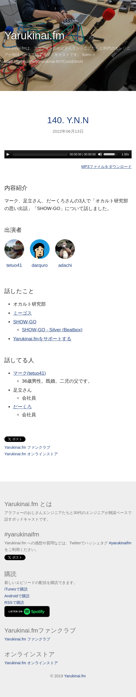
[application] (68, 154)
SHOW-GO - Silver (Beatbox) (52, 329)
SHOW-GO (24, 321)
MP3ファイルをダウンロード (106, 166)
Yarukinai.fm (34, 35)
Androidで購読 (17, 596)
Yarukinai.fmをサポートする (42, 338)
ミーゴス (22, 313)
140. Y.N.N (68, 120)
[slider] (40, 154)
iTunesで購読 (16, 589)
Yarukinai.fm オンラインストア (31, 454)
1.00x (125, 154)
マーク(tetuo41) (29, 373)
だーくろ (22, 406)
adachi (65, 253)
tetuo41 (14, 253)
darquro (40, 253)
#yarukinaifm (120, 543)
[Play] (8, 154)
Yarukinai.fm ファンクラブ (27, 447)
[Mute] (100, 154)
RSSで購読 (14, 602)
